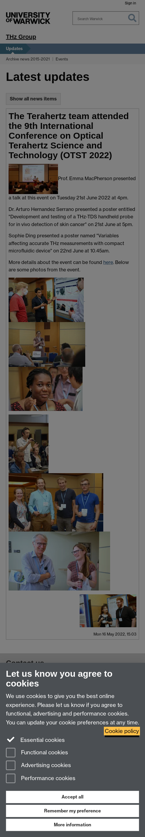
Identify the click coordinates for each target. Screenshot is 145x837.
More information (72, 825)
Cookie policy (122, 731)
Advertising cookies (38, 765)
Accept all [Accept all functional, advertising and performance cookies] (72, 797)
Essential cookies (35, 739)
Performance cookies (40, 778)
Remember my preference (72, 811)
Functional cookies (37, 753)
